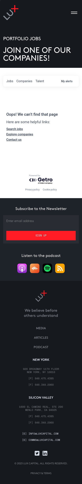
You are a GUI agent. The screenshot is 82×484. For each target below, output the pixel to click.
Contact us (13, 140)
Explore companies (19, 134)
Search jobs (14, 129)
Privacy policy (32, 189)
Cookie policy (50, 189)
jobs (9, 81)
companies (24, 81)
